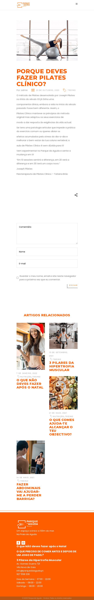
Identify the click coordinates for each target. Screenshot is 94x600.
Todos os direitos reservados (60, 598)
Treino (72, 90)
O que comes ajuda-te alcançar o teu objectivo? (61, 427)
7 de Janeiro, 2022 (27, 373)
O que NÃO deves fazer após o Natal (30, 383)
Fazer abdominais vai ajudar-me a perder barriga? (29, 491)
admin (24, 90)
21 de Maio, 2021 (58, 413)
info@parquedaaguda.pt (30, 570)
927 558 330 (23, 574)
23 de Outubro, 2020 (48, 90)
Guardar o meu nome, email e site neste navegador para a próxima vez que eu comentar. (47, 277)
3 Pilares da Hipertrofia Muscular (61, 366)
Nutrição (26, 377)
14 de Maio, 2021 (26, 477)
